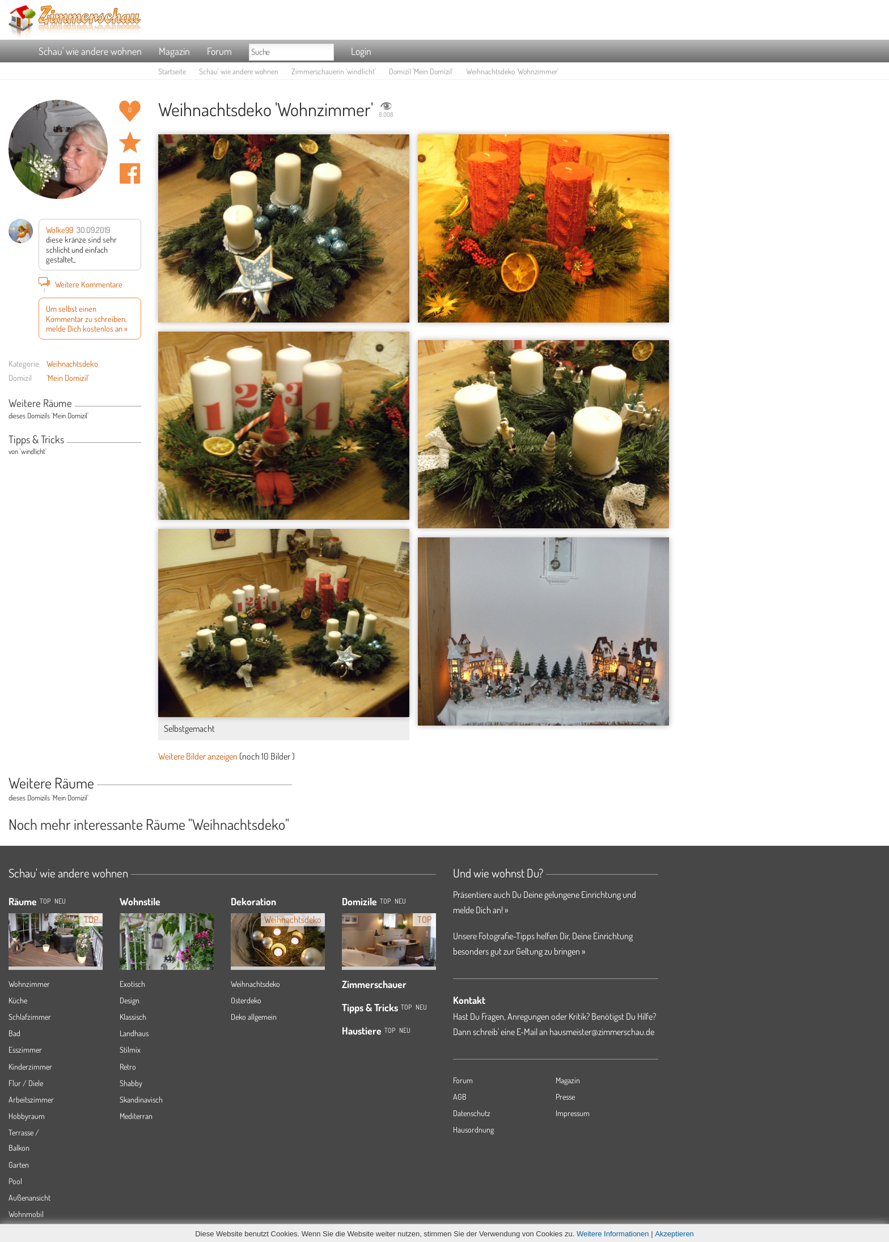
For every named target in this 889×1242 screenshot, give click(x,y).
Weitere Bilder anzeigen (198, 756)
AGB (460, 1096)
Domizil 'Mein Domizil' (421, 71)
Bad (14, 1033)
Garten (19, 1164)
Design (129, 1000)
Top (385, 901)
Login (361, 51)
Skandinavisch (141, 1099)
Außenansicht (29, 1197)
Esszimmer (25, 1049)
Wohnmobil (26, 1214)
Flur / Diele (26, 1083)
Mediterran (136, 1116)
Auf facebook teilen (129, 173)
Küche (18, 1000)
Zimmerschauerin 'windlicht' (333, 71)
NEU (60, 901)
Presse (565, 1096)
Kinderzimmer (30, 1066)
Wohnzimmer (29, 984)
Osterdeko (246, 1000)
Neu (400, 901)
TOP (45, 901)
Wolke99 (59, 229)
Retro (128, 1066)
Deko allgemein (254, 1016)
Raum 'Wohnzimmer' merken (129, 142)
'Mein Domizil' (67, 377)
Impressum (573, 1113)
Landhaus (134, 1033)
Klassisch (133, 1016)
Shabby (131, 1083)
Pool (15, 1181)
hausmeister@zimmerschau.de (601, 1031)
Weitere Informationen (613, 1234)
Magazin (174, 51)
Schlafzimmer (30, 1016)
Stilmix (130, 1049)
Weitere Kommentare (80, 284)
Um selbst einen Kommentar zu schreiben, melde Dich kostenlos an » (87, 318)
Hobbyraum (27, 1116)
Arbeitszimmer (31, 1099)
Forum (219, 51)
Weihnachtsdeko (72, 363)
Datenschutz (471, 1113)
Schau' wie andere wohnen (90, 51)
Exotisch (132, 984)
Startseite (172, 71)
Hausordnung (473, 1129)
